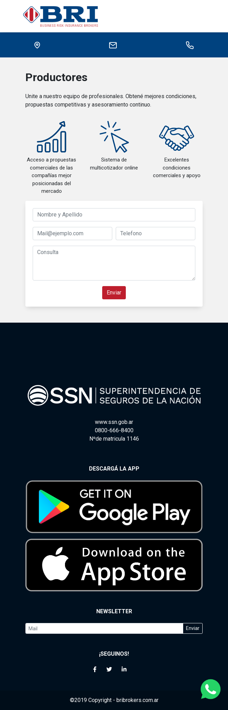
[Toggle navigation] (198, 16)
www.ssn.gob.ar (114, 422)
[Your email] (104, 628)
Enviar (114, 292)
